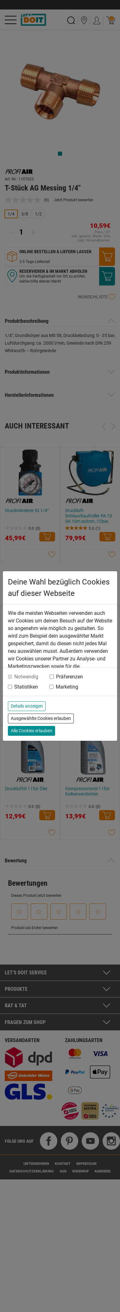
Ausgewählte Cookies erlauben (41, 718)
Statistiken (26, 687)
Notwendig (26, 677)
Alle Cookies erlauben (31, 730)
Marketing (67, 687)
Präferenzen (69, 677)
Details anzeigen (27, 706)
